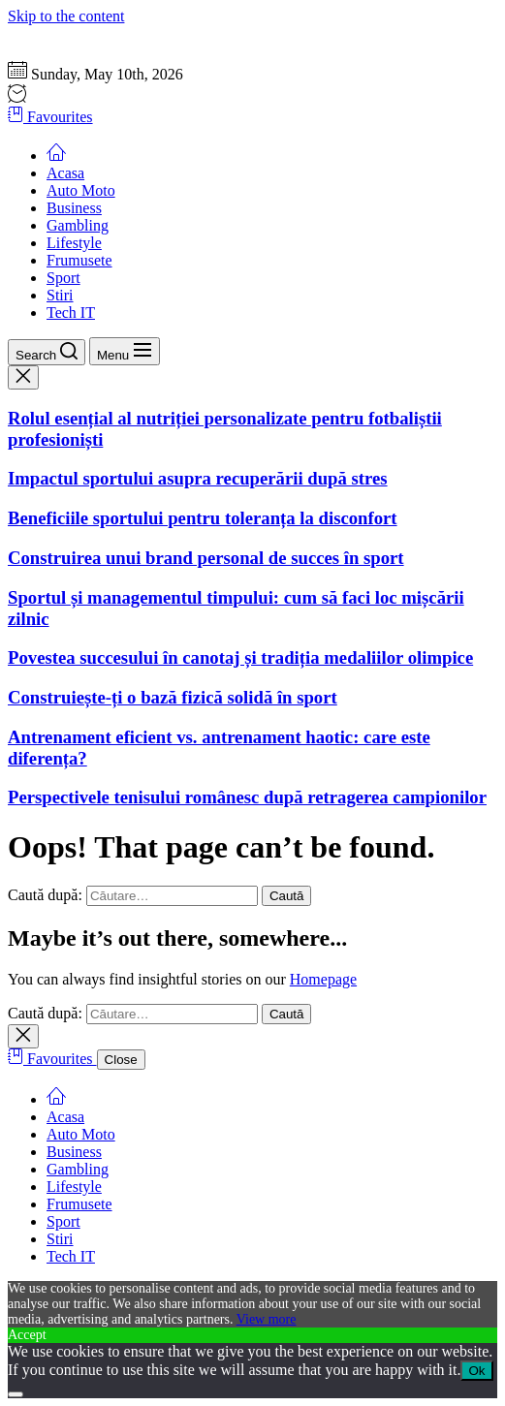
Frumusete (79, 260)
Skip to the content (66, 16)
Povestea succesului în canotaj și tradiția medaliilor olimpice (240, 657)
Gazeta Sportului (60, 33)
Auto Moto (81, 190)
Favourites (50, 117)
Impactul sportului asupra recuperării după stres (198, 478)
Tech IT (71, 312)
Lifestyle (74, 242)
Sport (63, 277)
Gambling (78, 225)
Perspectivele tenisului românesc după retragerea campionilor (247, 797)
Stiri (60, 295)
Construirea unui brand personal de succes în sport (206, 557)
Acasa (65, 173)
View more (267, 1319)
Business (74, 208)
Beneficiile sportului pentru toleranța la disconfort (202, 518)
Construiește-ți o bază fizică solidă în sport (172, 697)
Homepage (323, 979)
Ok (476, 1370)
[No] (15, 1394)
